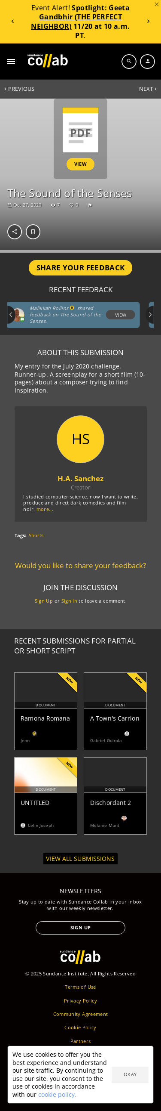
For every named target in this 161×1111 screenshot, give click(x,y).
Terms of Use (80, 987)
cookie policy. (57, 1094)
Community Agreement (80, 1014)
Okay (130, 1074)
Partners (80, 1041)
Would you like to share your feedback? (80, 565)
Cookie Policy (80, 1027)
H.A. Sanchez (80, 478)
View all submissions (80, 858)
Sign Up (43, 600)
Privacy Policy (80, 1000)
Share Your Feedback (80, 267)
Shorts (36, 535)
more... (44, 509)
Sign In (69, 600)
